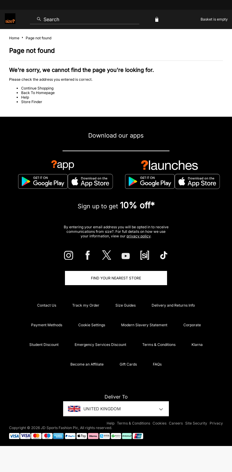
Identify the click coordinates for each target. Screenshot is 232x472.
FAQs (157, 364)
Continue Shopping (37, 88)
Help (25, 97)
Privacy (216, 423)
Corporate (192, 325)
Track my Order (85, 305)
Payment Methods (46, 325)
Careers (176, 423)
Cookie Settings (91, 325)
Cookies (159, 423)
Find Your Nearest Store (116, 278)
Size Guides (125, 305)
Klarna (197, 344)
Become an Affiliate (87, 364)
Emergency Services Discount (100, 344)
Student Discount (44, 344)
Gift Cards (128, 364)
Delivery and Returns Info (173, 305)
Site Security (196, 423)
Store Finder (31, 101)
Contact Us (46, 305)
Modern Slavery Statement (144, 325)
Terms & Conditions (159, 344)
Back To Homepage (38, 92)
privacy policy (138, 236)
